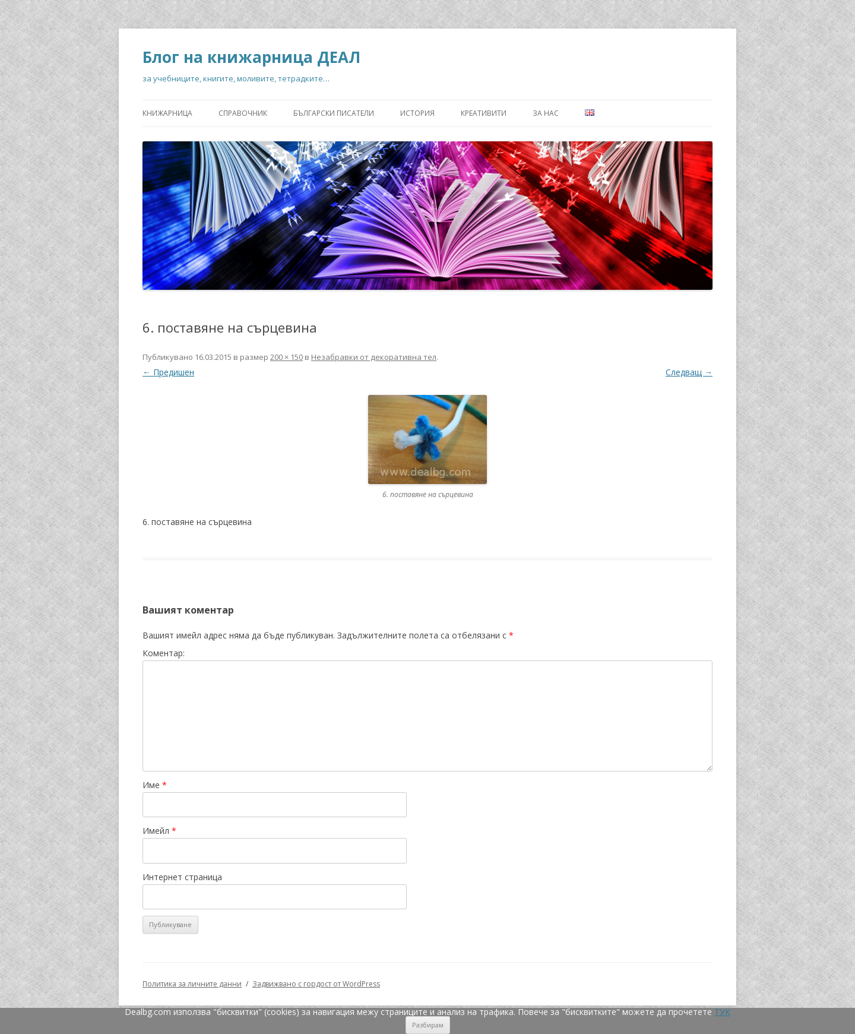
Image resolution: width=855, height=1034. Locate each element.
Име (154, 784)
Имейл (159, 830)
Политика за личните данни (192, 984)
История (417, 113)
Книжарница (167, 113)
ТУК (722, 1011)
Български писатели (333, 113)
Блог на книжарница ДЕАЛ (251, 57)
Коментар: (163, 653)
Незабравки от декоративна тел (373, 357)
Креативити (483, 113)
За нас (546, 113)
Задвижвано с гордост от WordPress (316, 984)
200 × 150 (286, 357)
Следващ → (689, 372)
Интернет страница (182, 877)
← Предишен (168, 372)
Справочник (242, 113)
